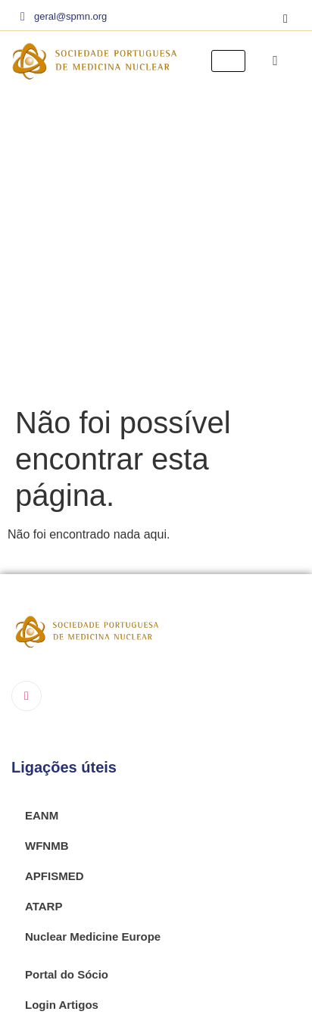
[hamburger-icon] (228, 61)
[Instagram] (285, 19)
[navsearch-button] (275, 60)
